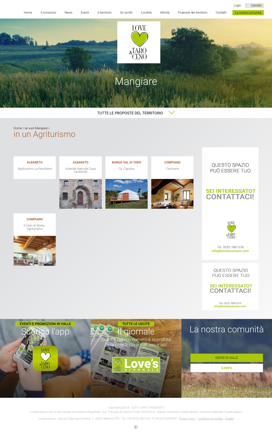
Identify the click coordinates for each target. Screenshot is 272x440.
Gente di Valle (226, 358)
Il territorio (104, 13)
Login (237, 5)
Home (28, 13)
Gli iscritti (126, 13)
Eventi (85, 13)
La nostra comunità (248, 13)
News (69, 13)
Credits (229, 418)
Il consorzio (48, 13)
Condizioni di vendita (210, 418)
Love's (226, 368)
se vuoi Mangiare (36, 128)
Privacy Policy (187, 418)
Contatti (221, 13)
